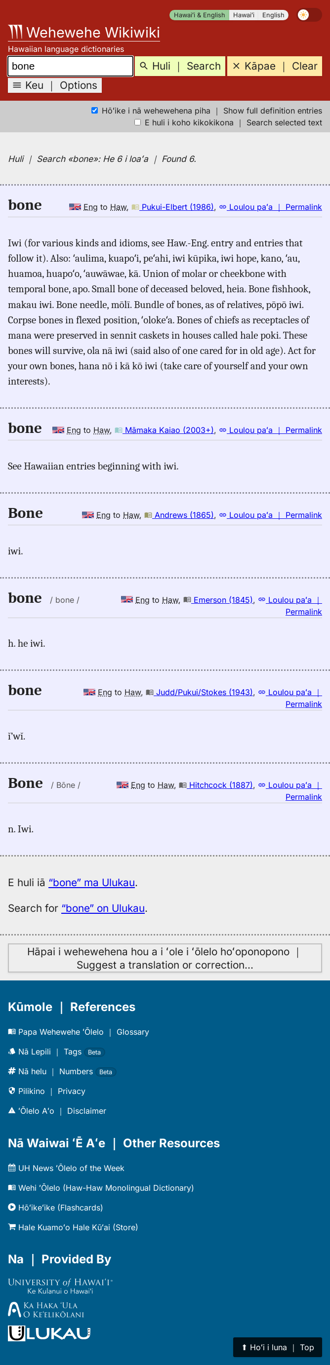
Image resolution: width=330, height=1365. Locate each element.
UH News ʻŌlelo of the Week (66, 1168)
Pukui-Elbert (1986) (172, 207)
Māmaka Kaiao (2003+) (164, 430)
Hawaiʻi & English (199, 15)
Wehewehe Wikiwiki (84, 32)
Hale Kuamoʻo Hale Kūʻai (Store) (73, 1227)
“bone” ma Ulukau (91, 882)
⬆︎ (277, 1347)
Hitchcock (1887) (216, 785)
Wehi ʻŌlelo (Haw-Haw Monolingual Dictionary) (101, 1188)
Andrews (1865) (179, 515)
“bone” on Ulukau (103, 908)
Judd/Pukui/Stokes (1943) (199, 692)
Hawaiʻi (243, 15)
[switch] (309, 15)
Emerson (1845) (218, 600)
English (273, 15)
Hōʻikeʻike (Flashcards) (55, 1207)
